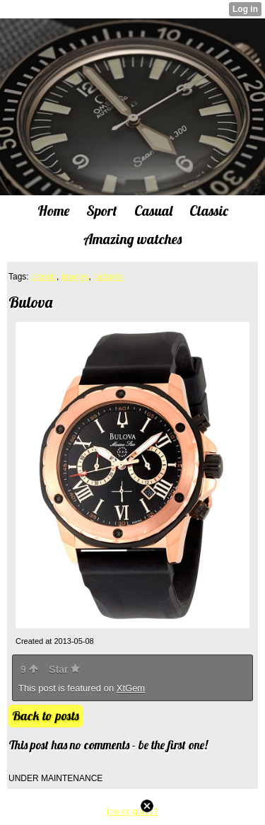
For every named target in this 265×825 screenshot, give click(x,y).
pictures (108, 277)
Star (64, 669)
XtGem (131, 688)
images (75, 277)
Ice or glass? (133, 811)
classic (44, 277)
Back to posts (45, 716)
